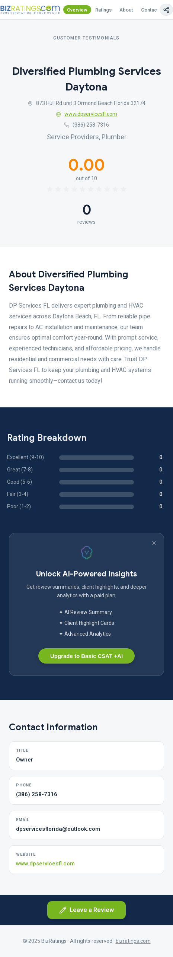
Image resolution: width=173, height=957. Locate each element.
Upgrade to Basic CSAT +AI (86, 656)
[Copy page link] (166, 10)
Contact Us (153, 10)
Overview (77, 10)
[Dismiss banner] (154, 543)
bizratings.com (133, 941)
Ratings (103, 10)
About (126, 10)
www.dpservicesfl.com (87, 114)
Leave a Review (86, 910)
